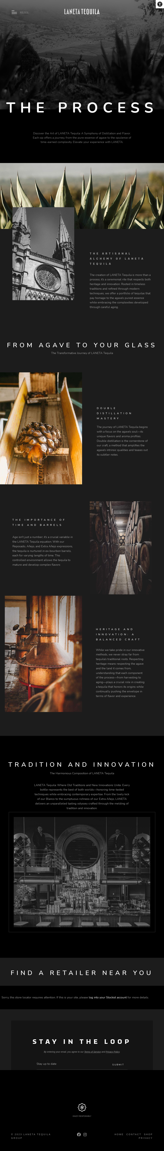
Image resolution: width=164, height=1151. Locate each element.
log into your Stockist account (108, 997)
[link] (160, 4)
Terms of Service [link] (92, 1052)
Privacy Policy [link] (113, 1052)
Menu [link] (24, 12)
